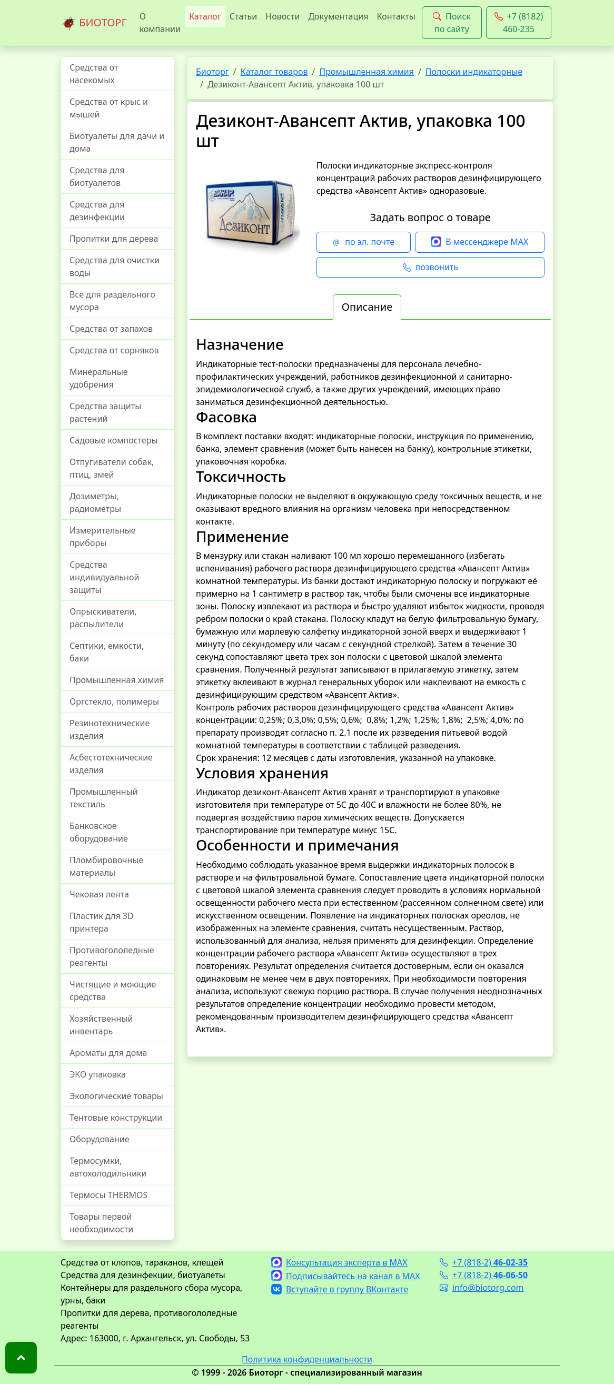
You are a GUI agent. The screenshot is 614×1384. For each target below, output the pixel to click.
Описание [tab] (367, 307)
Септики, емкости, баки (107, 652)
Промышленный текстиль (104, 798)
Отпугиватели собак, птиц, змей (112, 468)
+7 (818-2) (484, 1262)
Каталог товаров (274, 71)
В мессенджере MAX (479, 242)
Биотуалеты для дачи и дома (117, 142)
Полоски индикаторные (473, 71)
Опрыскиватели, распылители (103, 618)
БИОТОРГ (94, 23)
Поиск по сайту (452, 23)
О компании (160, 23)
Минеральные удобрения (99, 378)
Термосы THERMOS (108, 1195)
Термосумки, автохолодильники (108, 1167)
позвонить (430, 267)
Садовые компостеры (114, 440)
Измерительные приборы (103, 537)
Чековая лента (99, 894)
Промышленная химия (117, 680)
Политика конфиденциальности (307, 1359)
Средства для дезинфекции (97, 211)
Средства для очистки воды (115, 266)
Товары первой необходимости (101, 1223)
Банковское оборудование (99, 832)
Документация (338, 16)
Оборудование (100, 1139)
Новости (282, 16)
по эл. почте (363, 242)
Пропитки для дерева (114, 238)
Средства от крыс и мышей (109, 108)
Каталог (205, 16)
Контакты (396, 16)
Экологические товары (116, 1096)
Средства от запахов (111, 328)
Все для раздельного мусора (112, 301)
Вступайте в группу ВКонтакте (339, 1289)
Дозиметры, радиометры (95, 502)
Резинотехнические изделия (110, 729)
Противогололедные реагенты (112, 956)
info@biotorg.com (482, 1287)
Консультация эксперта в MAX (339, 1262)
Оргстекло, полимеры (114, 701)
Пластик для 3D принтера (102, 922)
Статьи (244, 16)
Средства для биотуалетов (97, 176)
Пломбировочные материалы (106, 866)
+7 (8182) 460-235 (518, 23)
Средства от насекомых (94, 74)
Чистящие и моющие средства (113, 990)
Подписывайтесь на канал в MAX (345, 1276)
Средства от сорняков (114, 350)
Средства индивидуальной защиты (104, 577)
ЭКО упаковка (98, 1074)
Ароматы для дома (108, 1053)
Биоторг (212, 71)
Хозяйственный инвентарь (101, 1025)
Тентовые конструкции (116, 1117)
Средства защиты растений (105, 412)
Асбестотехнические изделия (111, 764)
